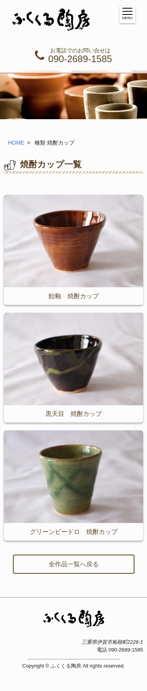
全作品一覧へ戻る (74, 564)
